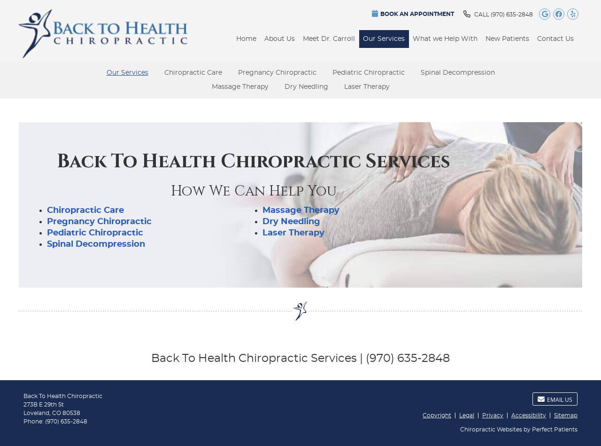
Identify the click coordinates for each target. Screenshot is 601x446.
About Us (279, 39)
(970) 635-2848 (512, 14)
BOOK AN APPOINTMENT (413, 13)
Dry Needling (306, 87)
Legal (466, 415)
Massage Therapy (240, 87)
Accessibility (528, 415)
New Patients (507, 39)
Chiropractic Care (193, 73)
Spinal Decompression (458, 73)
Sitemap (566, 415)
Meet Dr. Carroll (329, 39)
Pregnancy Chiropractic (277, 73)
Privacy (492, 415)
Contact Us (555, 39)
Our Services (384, 39)
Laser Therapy (367, 87)
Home (246, 39)
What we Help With (445, 39)
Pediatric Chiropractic (368, 73)
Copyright (437, 415)
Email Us (555, 399)
